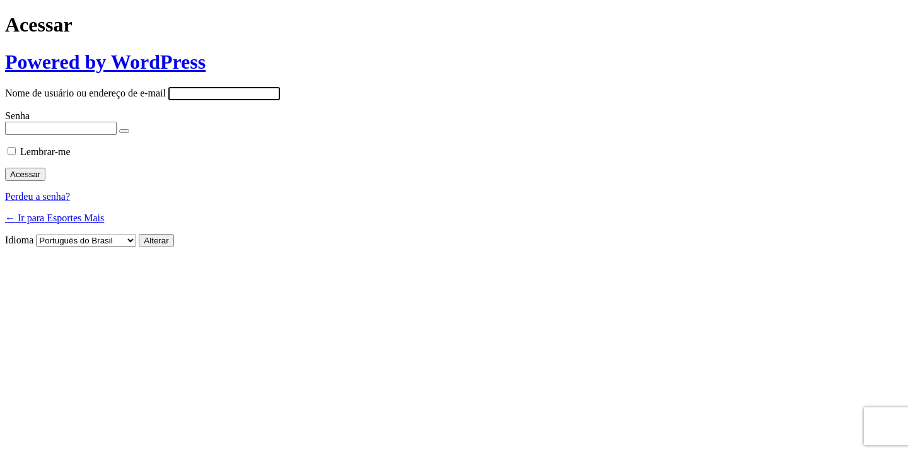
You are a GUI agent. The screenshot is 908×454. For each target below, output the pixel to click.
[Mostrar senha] (124, 131)
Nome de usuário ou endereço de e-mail (85, 93)
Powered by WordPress (105, 61)
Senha (17, 115)
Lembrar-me (45, 151)
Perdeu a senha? (37, 196)
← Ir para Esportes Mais (54, 217)
